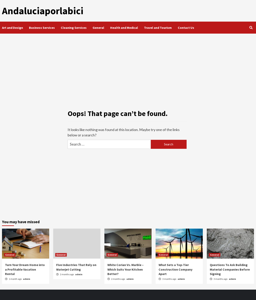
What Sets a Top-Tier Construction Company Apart (175, 269)
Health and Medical (124, 28)
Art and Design (12, 28)
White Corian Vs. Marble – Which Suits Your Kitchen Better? (125, 269)
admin (26, 278)
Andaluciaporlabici (42, 11)
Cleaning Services (74, 28)
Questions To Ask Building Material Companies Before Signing (230, 269)
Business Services (42, 28)
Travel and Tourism (158, 28)
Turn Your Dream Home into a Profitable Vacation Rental (25, 269)
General (98, 28)
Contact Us (186, 28)
